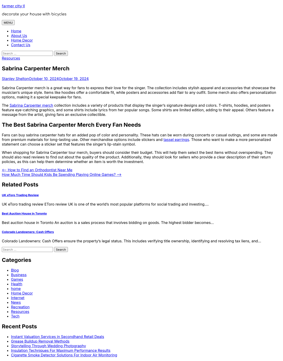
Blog (15, 270)
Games (17, 279)
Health (16, 284)
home (16, 288)
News (16, 302)
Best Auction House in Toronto (24, 213)
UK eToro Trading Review (20, 195)
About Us (19, 35)
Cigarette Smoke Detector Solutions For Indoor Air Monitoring (64, 355)
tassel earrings (176, 139)
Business (19, 274)
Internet (17, 297)
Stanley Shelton (15, 78)
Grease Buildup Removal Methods (40, 341)
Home (16, 31)
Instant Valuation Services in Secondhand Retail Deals (57, 336)
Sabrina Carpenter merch (31, 105)
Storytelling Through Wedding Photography (48, 346)
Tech (15, 316)
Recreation (20, 307)
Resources (11, 58)
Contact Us (20, 45)
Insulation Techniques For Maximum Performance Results (60, 350)
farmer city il (13, 6)
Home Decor (22, 40)
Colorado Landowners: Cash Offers (28, 232)
